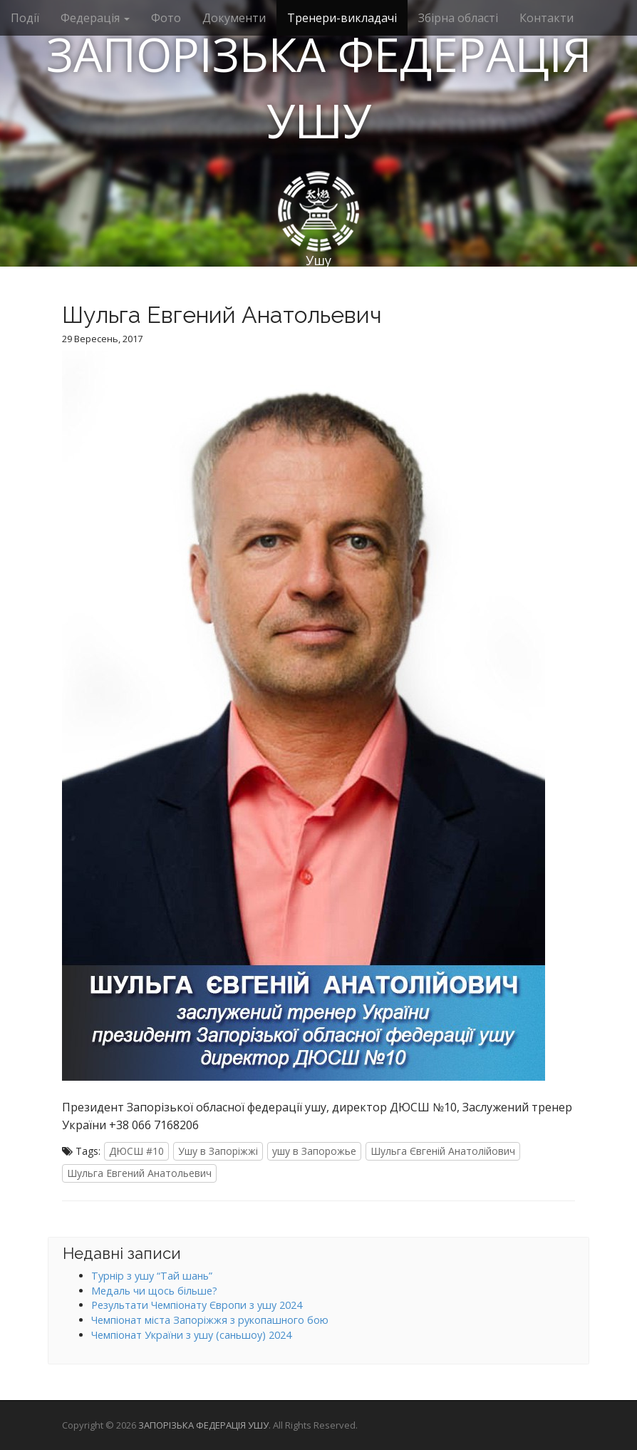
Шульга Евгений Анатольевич (139, 1173)
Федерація (95, 18)
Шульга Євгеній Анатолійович (443, 1151)
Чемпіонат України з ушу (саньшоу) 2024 (191, 1335)
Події (25, 18)
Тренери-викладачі (342, 18)
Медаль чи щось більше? (154, 1290)
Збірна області (458, 18)
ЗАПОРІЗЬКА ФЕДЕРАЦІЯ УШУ (318, 87)
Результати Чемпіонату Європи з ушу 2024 (196, 1305)
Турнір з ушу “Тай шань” (151, 1275)
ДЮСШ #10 (136, 1151)
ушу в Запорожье (314, 1151)
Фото (166, 18)
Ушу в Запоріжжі (218, 1151)
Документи (234, 18)
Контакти (546, 18)
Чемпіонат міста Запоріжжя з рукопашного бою (209, 1320)
